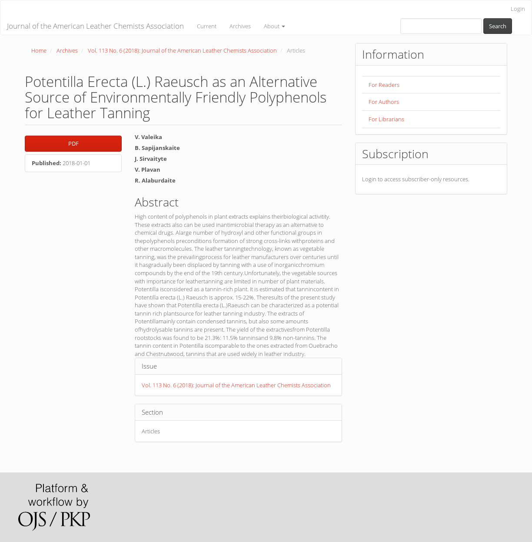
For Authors (384, 102)
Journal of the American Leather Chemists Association (95, 26)
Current (206, 26)
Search (497, 26)
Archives (240, 26)
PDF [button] (73, 143)
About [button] (274, 26)
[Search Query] (441, 26)
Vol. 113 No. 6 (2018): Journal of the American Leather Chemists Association (182, 50)
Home (39, 50)
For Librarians (386, 119)
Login (518, 9)
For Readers (384, 85)
